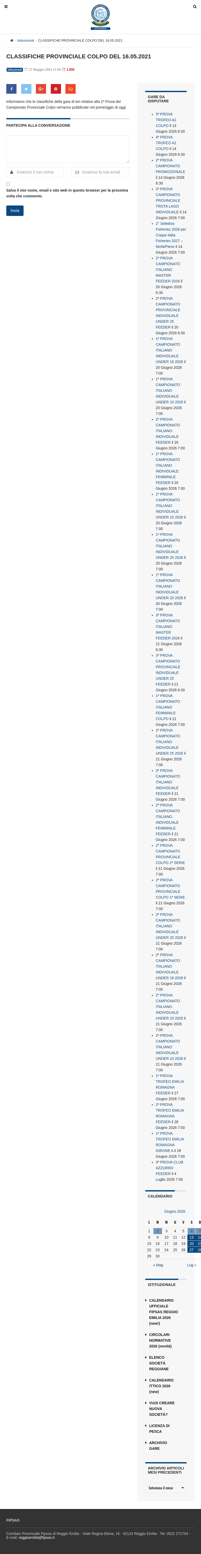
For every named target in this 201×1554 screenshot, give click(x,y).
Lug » (191, 1265)
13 (191, 1237)
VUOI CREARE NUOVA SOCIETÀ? (162, 1409)
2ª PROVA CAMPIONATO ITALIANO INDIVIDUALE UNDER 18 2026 (169, 966)
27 (191, 1250)
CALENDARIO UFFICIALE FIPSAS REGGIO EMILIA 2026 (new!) (163, 1311)
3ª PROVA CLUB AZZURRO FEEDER (169, 1168)
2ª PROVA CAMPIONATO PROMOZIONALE (170, 166)
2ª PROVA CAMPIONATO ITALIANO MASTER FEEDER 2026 (168, 269)
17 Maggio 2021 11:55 (43, 69)
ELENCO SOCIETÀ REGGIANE (159, 1363)
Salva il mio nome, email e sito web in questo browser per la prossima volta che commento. (67, 193)
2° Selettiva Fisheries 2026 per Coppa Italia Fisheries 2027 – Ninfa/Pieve (171, 235)
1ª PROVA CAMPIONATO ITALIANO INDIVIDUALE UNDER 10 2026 (169, 390)
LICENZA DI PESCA (159, 1429)
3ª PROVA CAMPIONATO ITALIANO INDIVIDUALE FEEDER (168, 782)
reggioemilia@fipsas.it (36, 1537)
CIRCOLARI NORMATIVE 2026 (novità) (160, 1340)
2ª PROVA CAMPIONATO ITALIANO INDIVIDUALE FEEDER (168, 430)
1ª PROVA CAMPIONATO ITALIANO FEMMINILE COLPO (168, 707)
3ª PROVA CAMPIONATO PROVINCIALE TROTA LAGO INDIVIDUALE (168, 200)
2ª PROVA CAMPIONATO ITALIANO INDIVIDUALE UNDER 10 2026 (169, 1047)
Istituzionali (25, 40)
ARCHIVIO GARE (158, 1446)
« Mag (158, 1265)
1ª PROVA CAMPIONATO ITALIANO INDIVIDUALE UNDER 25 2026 (169, 546)
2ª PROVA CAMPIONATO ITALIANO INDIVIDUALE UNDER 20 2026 (169, 926)
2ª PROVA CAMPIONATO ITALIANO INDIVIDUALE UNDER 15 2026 (169, 1006)
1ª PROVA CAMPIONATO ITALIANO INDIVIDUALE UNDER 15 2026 (169, 505)
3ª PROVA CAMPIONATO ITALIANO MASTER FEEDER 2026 (168, 626)
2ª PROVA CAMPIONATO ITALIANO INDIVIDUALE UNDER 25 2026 (169, 741)
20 (191, 1243)
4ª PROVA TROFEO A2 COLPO (166, 143)
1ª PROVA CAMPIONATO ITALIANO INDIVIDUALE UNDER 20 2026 (169, 586)
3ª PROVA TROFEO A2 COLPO (166, 120)
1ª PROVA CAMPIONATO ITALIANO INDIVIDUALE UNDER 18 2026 (169, 350)
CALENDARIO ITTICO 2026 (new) (161, 1386)
